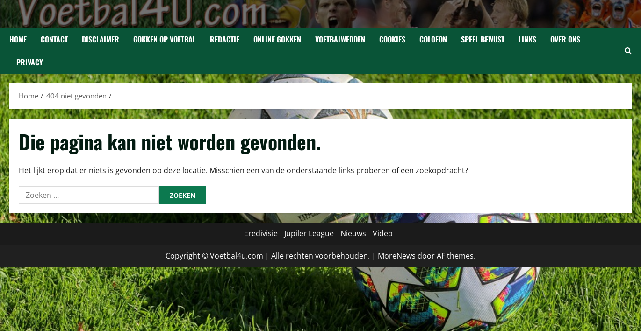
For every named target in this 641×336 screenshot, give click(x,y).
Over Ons (565, 39)
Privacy (29, 62)
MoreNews (397, 256)
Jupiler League (309, 233)
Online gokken (277, 39)
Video (383, 233)
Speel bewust (482, 39)
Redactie (224, 39)
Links (527, 39)
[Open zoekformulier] (628, 51)
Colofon (433, 39)
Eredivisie (261, 233)
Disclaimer (100, 39)
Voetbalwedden (340, 39)
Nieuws (353, 233)
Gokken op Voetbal (164, 39)
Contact (54, 39)
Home (18, 39)
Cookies (392, 39)
